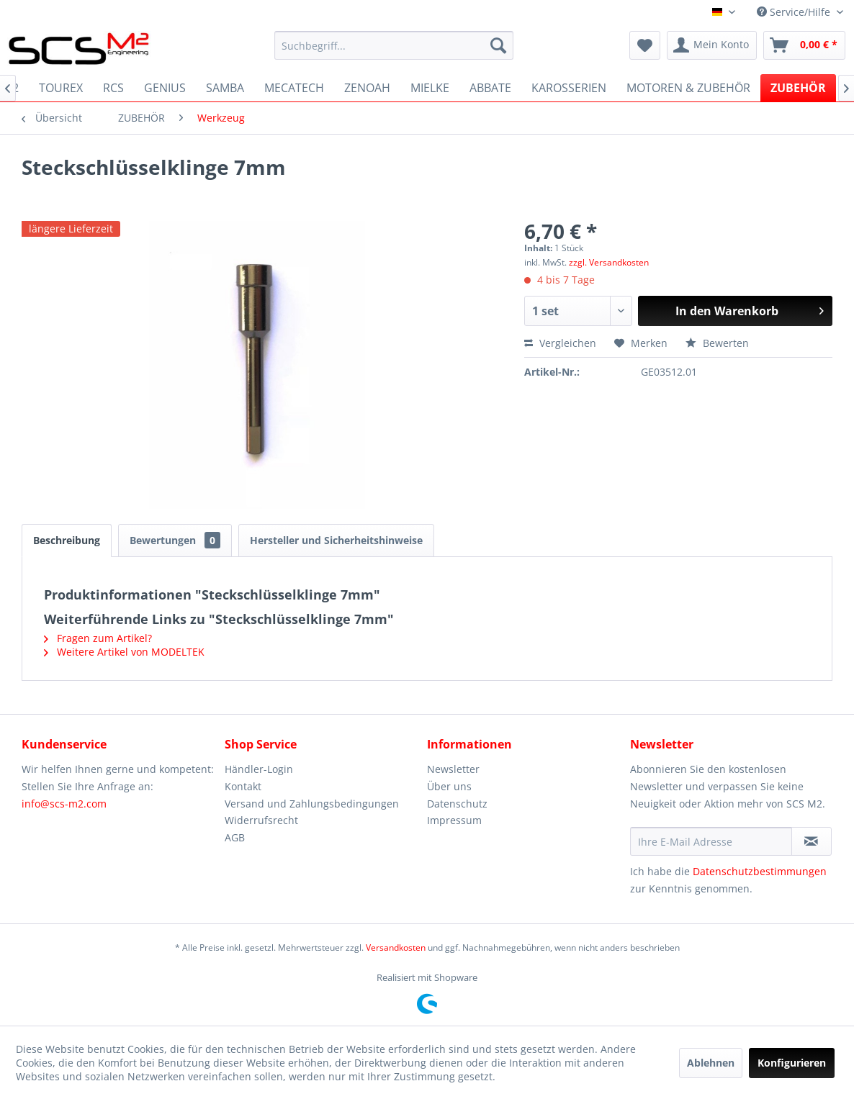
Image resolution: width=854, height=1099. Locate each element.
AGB (235, 837)
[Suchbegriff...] (393, 45)
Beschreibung (66, 540)
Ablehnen (710, 1062)
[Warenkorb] (804, 45)
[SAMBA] (225, 87)
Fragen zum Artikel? (98, 638)
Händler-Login (259, 769)
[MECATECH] (294, 87)
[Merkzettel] (644, 45)
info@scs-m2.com (64, 803)
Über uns (449, 786)
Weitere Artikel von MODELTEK (124, 652)
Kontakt (243, 786)
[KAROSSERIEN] (568, 87)
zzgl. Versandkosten (609, 262)
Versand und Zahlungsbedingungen (312, 803)
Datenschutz (457, 803)
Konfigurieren (792, 1062)
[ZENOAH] (367, 87)
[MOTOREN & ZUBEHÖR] (688, 87)
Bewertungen (175, 540)
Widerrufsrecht (261, 820)
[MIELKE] (429, 87)
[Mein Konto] (712, 45)
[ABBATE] (490, 87)
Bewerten (717, 343)
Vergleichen (560, 343)
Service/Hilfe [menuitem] (795, 12)
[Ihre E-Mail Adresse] (711, 841)
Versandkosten (396, 947)
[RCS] (113, 87)
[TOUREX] (61, 87)
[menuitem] (393, 45)
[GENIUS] (165, 87)
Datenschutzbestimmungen (760, 871)
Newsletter (453, 769)
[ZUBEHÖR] (798, 87)
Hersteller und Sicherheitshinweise (336, 540)
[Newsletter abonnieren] (811, 841)
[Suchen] (498, 45)
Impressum (454, 820)
